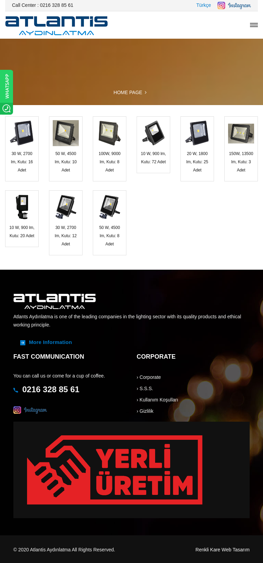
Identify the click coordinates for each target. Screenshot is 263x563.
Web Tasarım (236, 549)
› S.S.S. (145, 388)
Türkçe (203, 5)
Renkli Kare (208, 549)
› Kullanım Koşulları (157, 399)
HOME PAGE (128, 92)
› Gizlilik (145, 411)
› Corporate (149, 377)
